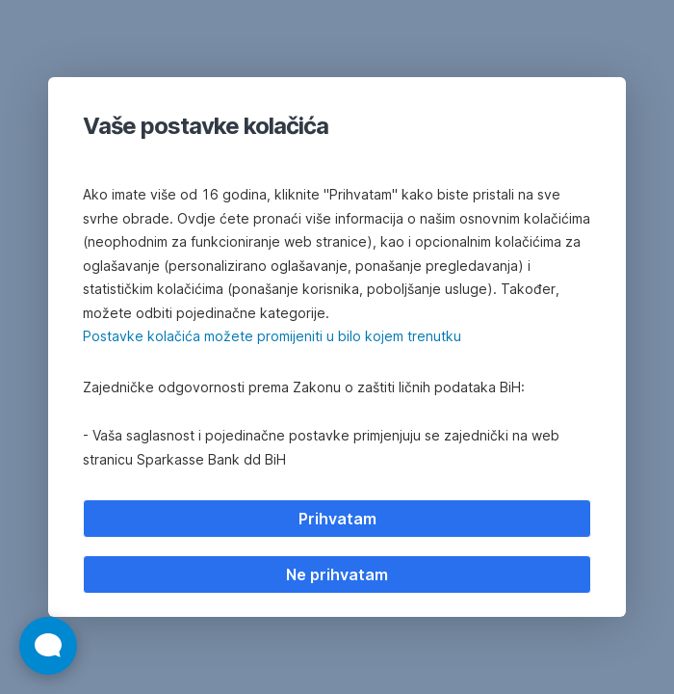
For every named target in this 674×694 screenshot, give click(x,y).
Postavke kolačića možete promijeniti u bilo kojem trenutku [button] (272, 336)
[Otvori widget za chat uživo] (48, 646)
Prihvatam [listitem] (337, 518)
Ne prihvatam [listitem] (337, 574)
